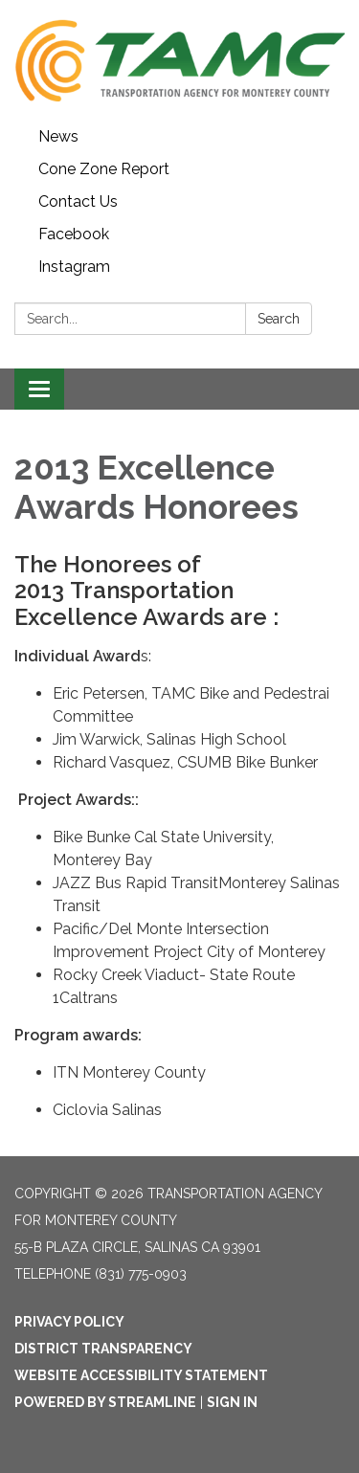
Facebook (73, 234)
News (58, 136)
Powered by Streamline (105, 1402)
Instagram (74, 266)
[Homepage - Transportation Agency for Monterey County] (179, 60)
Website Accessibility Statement (141, 1375)
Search (279, 318)
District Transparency (103, 1348)
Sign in (232, 1402)
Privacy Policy (69, 1321)
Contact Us (78, 201)
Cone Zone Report (103, 169)
